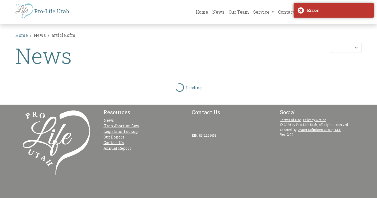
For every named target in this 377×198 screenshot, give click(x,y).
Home (201, 12)
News (218, 12)
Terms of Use (290, 120)
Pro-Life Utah (42, 12)
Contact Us (289, 12)
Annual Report (117, 148)
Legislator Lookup (120, 131)
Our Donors (113, 137)
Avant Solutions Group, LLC (319, 130)
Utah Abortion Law (121, 125)
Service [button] (262, 12)
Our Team (239, 12)
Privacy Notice (314, 120)
